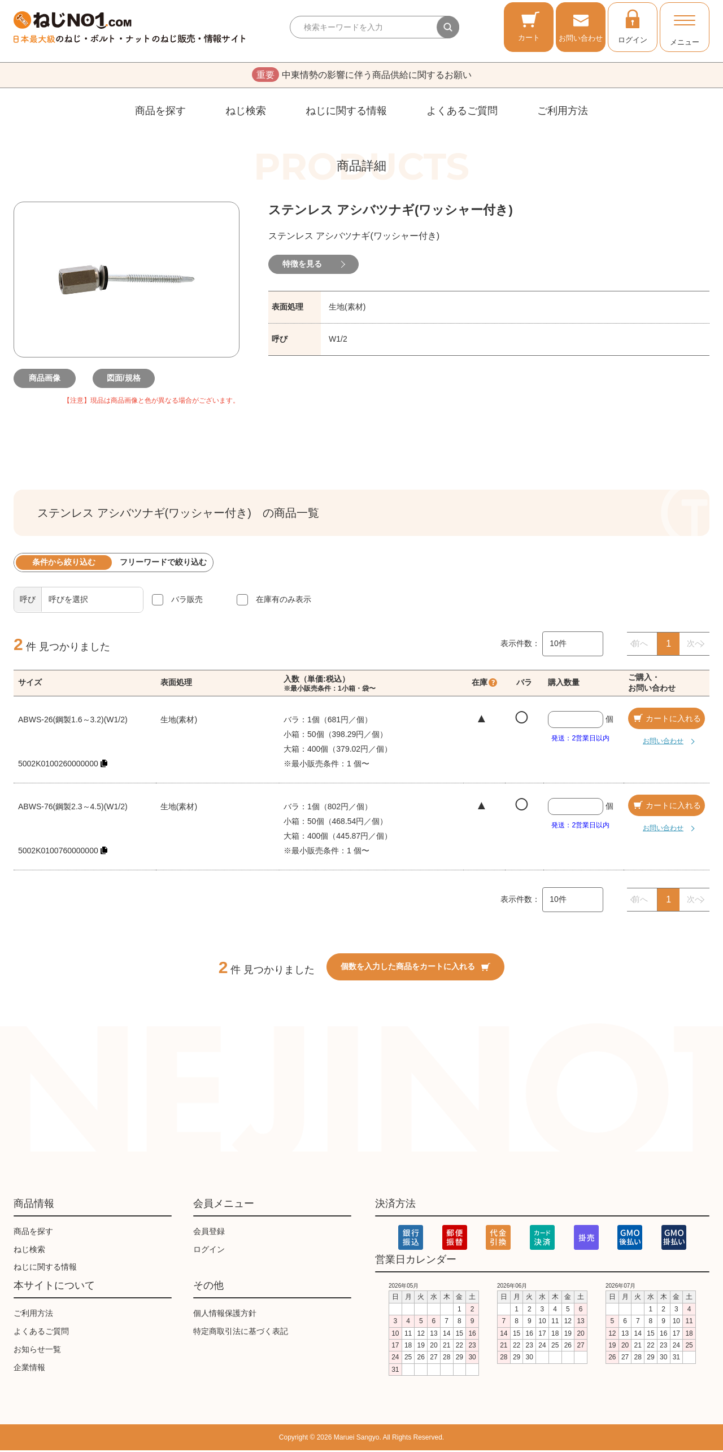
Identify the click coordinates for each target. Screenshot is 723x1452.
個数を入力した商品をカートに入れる (415, 968)
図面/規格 (126, 379)
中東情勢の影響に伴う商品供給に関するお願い (362, 76)
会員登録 (209, 1232)
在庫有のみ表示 (283, 600)
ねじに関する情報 (346, 112)
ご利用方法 (562, 112)
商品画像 (47, 379)
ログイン (632, 26)
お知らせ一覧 (37, 1350)
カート (529, 26)
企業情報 (29, 1368)
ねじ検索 (245, 112)
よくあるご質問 (462, 112)
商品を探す (160, 112)
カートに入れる (666, 720)
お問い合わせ (581, 26)
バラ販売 (187, 600)
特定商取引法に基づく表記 (240, 1332)
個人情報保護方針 (224, 1314)
